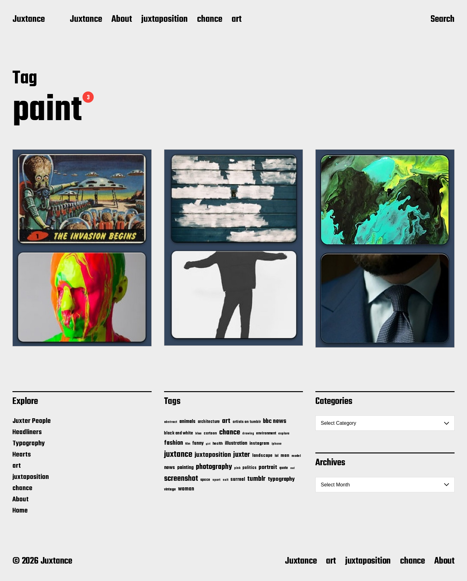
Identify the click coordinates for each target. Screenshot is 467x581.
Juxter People (31, 421)
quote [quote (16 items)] (283, 468)
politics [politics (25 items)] (250, 468)
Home (20, 510)
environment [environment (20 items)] (266, 433)
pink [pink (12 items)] (237, 468)
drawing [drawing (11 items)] (248, 433)
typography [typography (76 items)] (281, 479)
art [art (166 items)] (226, 421)
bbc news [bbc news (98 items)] (274, 421)
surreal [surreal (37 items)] (237, 479)
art (237, 19)
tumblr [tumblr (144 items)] (256, 479)
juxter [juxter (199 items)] (241, 455)
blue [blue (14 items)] (198, 433)
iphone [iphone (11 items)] (276, 443)
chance (209, 19)
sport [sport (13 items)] (216, 480)
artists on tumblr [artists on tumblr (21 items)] (247, 422)
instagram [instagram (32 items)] (259, 443)
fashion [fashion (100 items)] (173, 443)
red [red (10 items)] (292, 468)
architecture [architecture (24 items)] (209, 422)
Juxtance (28, 19)
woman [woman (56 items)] (186, 489)
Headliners (27, 432)
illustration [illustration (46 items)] (236, 443)
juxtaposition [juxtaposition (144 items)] (213, 455)
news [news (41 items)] (169, 467)
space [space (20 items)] (205, 480)
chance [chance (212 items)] (229, 432)
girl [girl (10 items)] (208, 444)
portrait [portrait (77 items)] (268, 467)
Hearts (21, 454)
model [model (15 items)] (296, 456)
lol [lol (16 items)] (276, 456)
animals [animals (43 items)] (187, 421)
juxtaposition (164, 19)
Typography (28, 443)
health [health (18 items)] (218, 444)
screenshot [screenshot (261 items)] (181, 479)
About (121, 19)
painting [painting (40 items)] (185, 467)
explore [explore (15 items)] (284, 433)
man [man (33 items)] (285, 455)
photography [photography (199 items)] (214, 467)
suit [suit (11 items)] (225, 479)
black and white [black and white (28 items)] (178, 433)
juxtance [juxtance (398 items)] (178, 454)
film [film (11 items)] (187, 443)
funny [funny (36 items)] (198, 443)
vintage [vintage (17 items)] (170, 489)
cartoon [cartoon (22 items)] (210, 433)
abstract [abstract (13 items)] (170, 422)
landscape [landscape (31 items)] (262, 455)
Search (443, 19)
